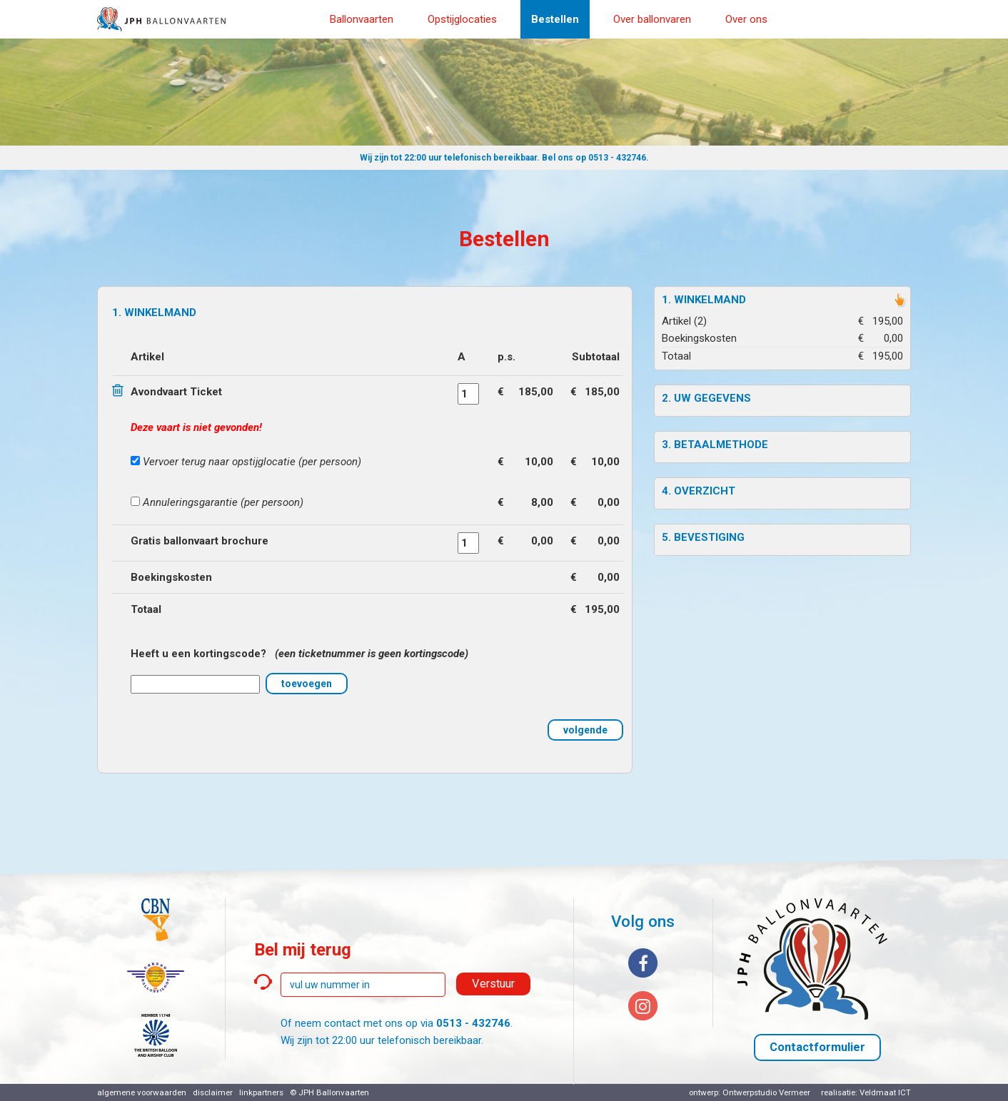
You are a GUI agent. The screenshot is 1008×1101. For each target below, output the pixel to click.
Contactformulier (817, 1047)
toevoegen (306, 683)
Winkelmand (710, 299)
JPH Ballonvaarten (333, 1092)
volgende (585, 730)
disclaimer (213, 1092)
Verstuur (493, 983)
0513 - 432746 (617, 158)
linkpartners (261, 1092)
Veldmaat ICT (885, 1092)
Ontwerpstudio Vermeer (766, 1092)
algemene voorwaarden (141, 1092)
